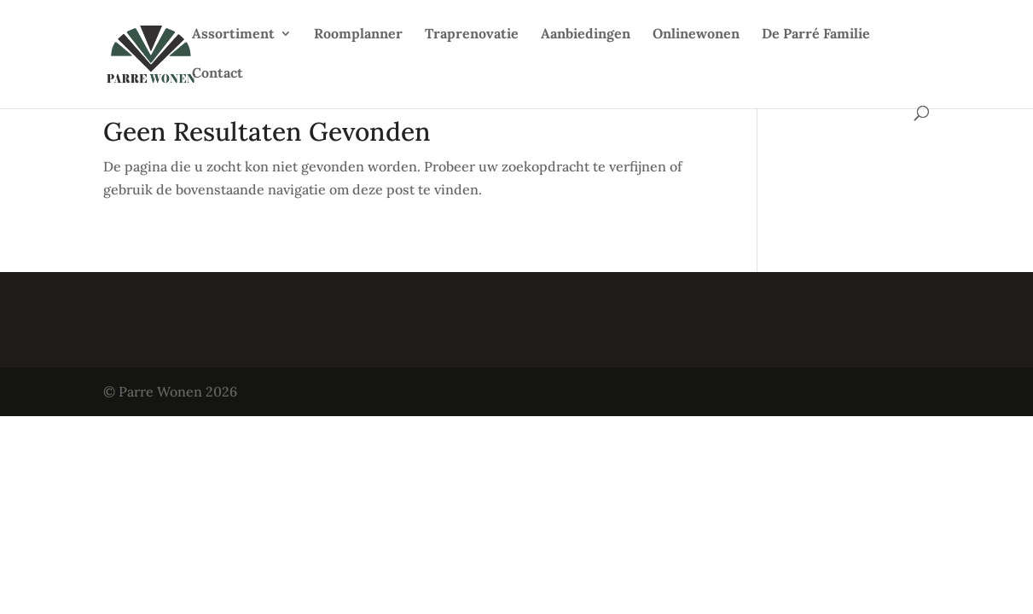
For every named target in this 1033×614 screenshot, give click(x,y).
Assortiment (233, 34)
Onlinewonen (696, 34)
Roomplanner (358, 34)
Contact (217, 74)
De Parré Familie (816, 34)
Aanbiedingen (585, 34)
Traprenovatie (472, 34)
